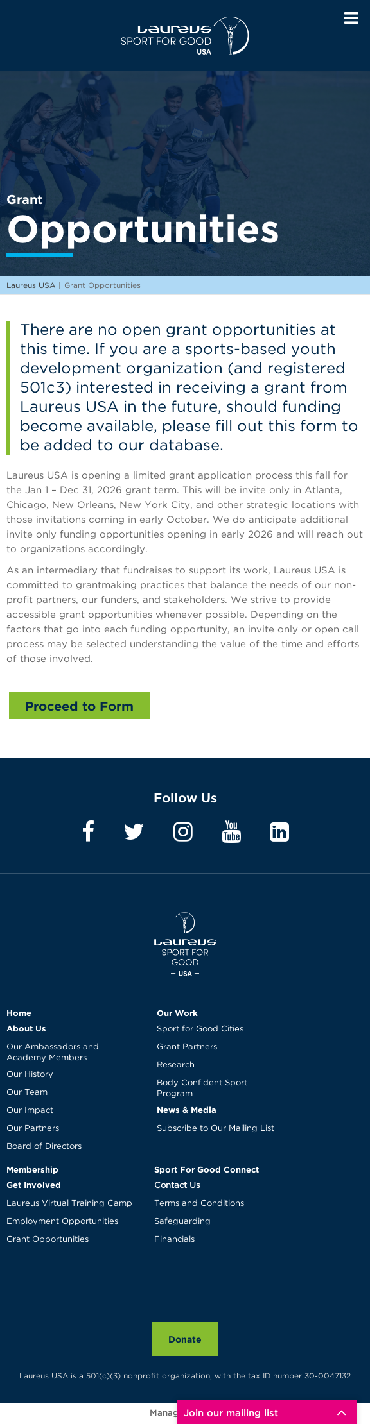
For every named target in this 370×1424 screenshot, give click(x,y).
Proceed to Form (79, 706)
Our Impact (29, 1110)
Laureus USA (185, 35)
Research (176, 1065)
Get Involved (33, 1184)
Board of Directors (44, 1146)
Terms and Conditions (199, 1203)
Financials (174, 1239)
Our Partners (32, 1128)
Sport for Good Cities (200, 1029)
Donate (185, 1339)
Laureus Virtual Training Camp (69, 1203)
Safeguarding (182, 1221)
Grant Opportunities (47, 1239)
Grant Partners (187, 1047)
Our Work (177, 1012)
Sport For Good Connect (206, 1169)
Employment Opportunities (62, 1221)
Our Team (27, 1092)
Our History (29, 1074)
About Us (26, 1028)
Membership (32, 1169)
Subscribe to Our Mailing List (215, 1128)
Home (18, 1012)
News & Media (186, 1109)
